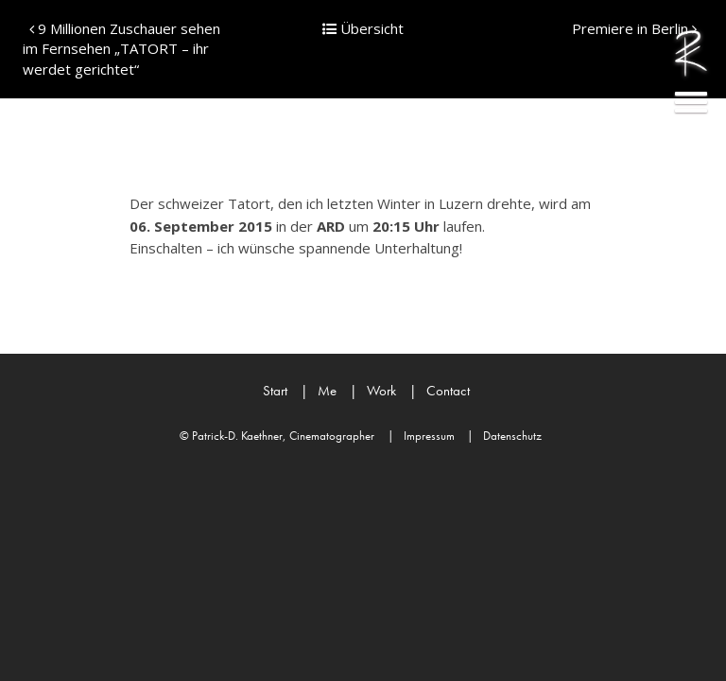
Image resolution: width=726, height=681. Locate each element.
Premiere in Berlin (634, 28)
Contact (439, 390)
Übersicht (363, 28)
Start (275, 390)
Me (319, 390)
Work (373, 390)
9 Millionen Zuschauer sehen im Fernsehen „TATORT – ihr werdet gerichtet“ (121, 49)
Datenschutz (504, 436)
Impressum (421, 436)
